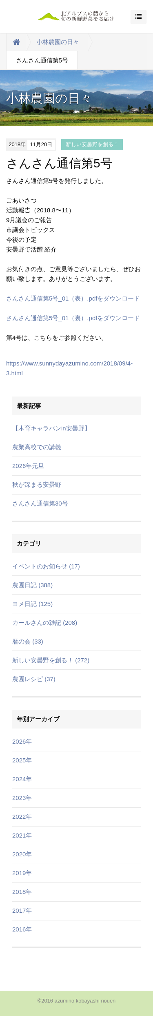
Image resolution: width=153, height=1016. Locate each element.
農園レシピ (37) (33, 678)
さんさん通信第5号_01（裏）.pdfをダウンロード (73, 317)
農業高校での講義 (36, 446)
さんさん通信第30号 (40, 503)
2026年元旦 (28, 465)
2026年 (22, 741)
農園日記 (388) (32, 585)
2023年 (22, 797)
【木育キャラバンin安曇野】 (51, 428)
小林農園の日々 (57, 41)
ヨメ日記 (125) (32, 603)
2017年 (22, 910)
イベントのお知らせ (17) (46, 566)
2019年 (22, 872)
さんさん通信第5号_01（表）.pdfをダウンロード (73, 298)
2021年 (22, 835)
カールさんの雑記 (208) (44, 622)
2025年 (22, 760)
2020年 (22, 854)
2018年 (22, 891)
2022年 (22, 816)
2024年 (22, 778)
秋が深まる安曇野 (36, 484)
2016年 (22, 929)
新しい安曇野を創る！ (92, 144)
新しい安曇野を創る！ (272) (50, 660)
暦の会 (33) (27, 641)
